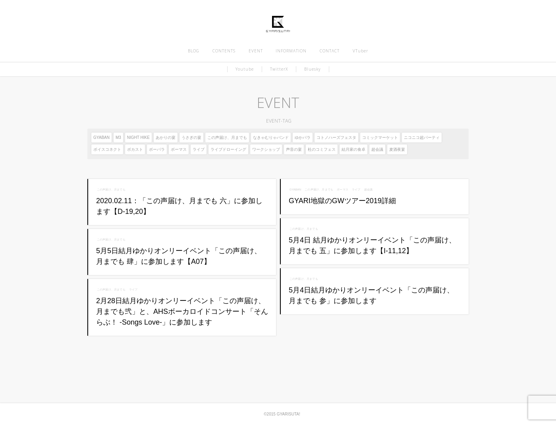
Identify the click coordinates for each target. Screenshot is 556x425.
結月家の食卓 (353, 149)
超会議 (377, 149)
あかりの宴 (166, 137)
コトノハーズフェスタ (336, 137)
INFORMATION (291, 51)
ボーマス (179, 149)
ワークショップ (266, 149)
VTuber (360, 51)
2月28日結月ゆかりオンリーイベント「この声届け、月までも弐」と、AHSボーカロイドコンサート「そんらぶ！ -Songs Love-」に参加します (182, 311)
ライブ (199, 149)
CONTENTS (224, 51)
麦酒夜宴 (397, 149)
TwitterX (279, 69)
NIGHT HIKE (138, 137)
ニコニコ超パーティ (422, 137)
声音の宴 (294, 149)
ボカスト (135, 149)
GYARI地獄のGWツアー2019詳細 (342, 201)
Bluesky (312, 69)
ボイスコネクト (107, 149)
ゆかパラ (303, 137)
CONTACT (330, 51)
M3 (118, 137)
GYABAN (101, 137)
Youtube (245, 69)
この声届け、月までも (227, 137)
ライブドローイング (228, 149)
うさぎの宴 (191, 137)
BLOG (193, 51)
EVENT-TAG (277, 120)
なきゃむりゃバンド (271, 137)
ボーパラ (157, 149)
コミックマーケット (380, 137)
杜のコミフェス (322, 149)
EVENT (256, 51)
